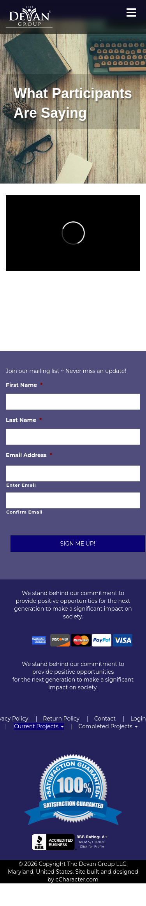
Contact (105, 718)
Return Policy (61, 718)
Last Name (24, 420)
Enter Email (21, 485)
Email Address (29, 455)
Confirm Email (24, 512)
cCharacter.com (77, 879)
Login (138, 718)
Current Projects (39, 726)
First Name (24, 385)
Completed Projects (107, 726)
